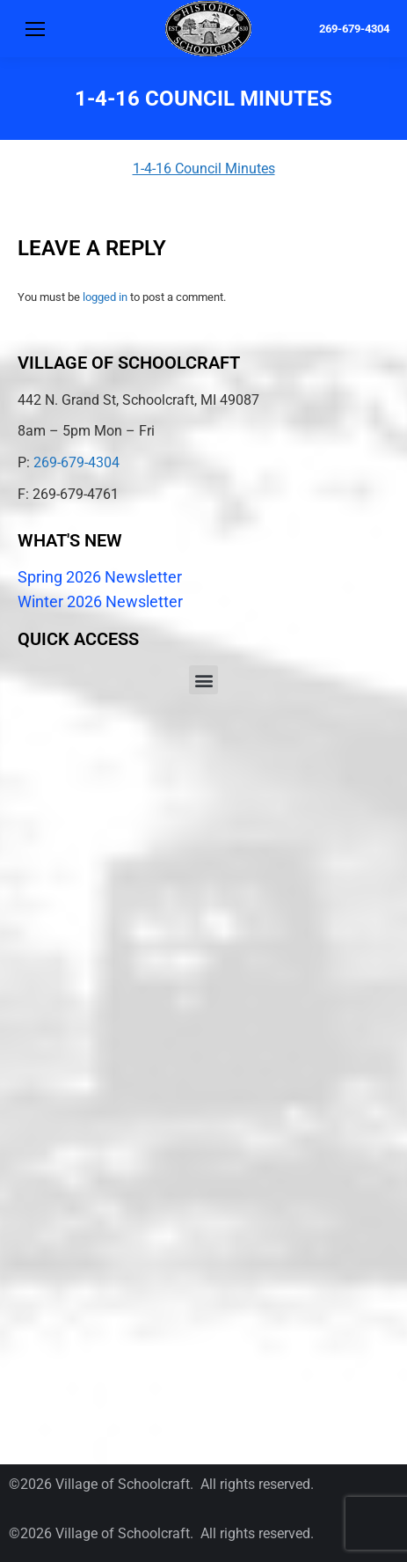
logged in (105, 297)
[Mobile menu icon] (35, 29)
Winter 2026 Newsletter (100, 601)
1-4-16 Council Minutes (204, 168)
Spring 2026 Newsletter (100, 577)
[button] (203, 679)
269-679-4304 (354, 28)
